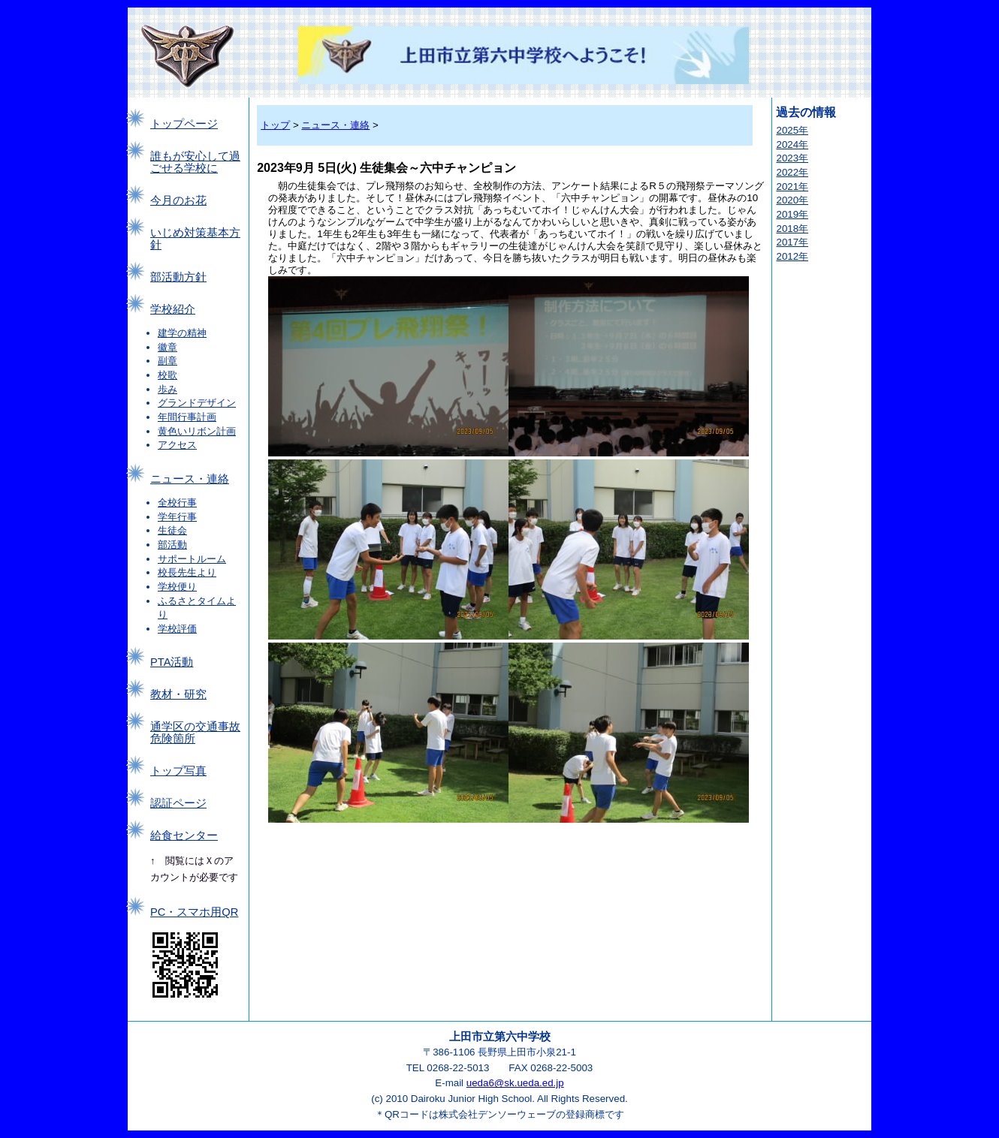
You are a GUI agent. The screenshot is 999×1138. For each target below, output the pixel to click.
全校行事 (177, 502)
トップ (275, 125)
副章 (167, 360)
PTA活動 (171, 662)
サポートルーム (192, 558)
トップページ (184, 124)
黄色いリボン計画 (197, 431)
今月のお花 (178, 200)
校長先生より (187, 572)
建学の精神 (182, 333)
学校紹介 (172, 309)
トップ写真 (178, 771)
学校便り (177, 586)
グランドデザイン (197, 402)
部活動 (172, 544)
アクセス (177, 444)
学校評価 (177, 628)
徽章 (167, 347)
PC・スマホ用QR (194, 912)
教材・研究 (178, 694)
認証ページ (178, 803)
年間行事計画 (187, 417)
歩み (167, 389)
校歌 (167, 375)
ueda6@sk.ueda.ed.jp (515, 1082)
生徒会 (172, 530)
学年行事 (177, 516)
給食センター (184, 835)
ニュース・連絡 (189, 479)
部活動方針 (178, 277)
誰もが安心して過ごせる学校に (195, 162)
